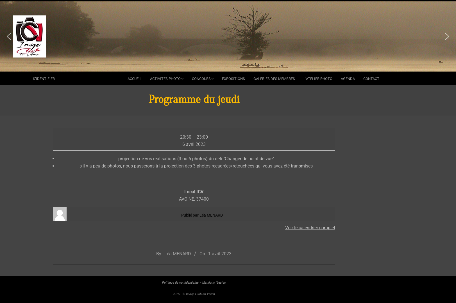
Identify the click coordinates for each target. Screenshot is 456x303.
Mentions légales (214, 282)
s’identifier (44, 79)
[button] (8, 36)
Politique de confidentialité (180, 282)
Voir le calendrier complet (310, 227)
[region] (228, 36)
